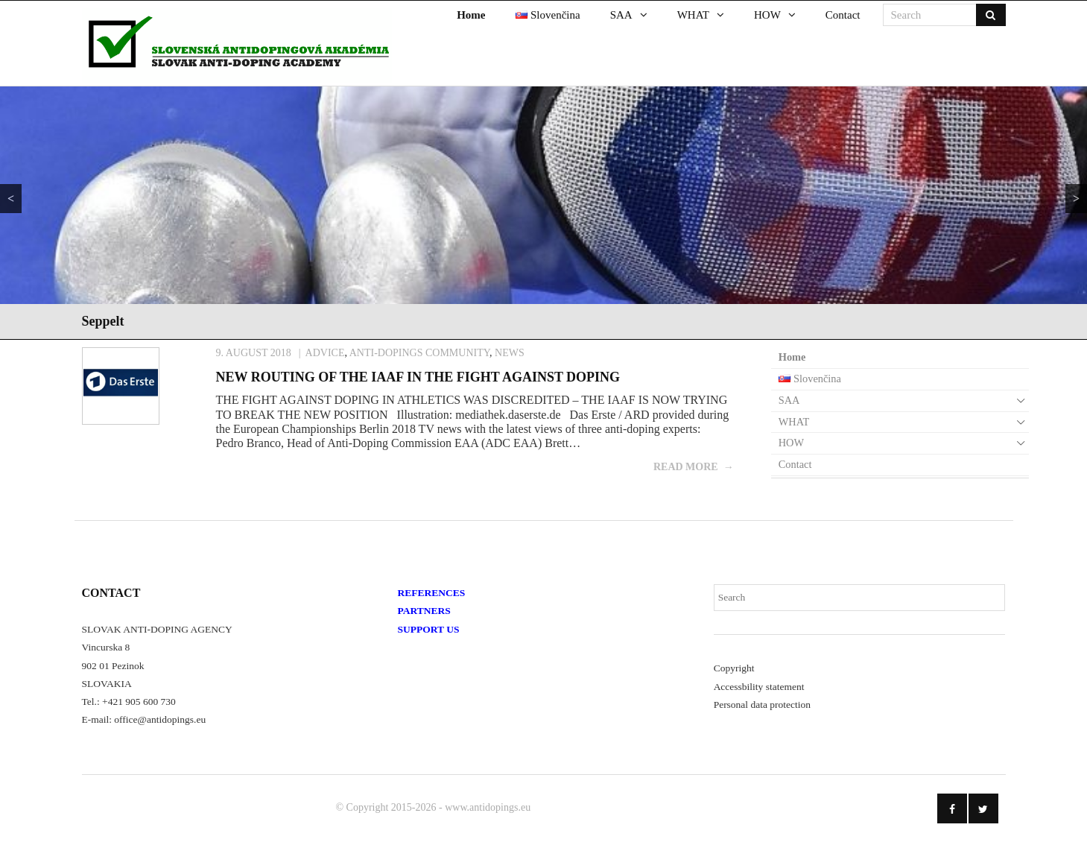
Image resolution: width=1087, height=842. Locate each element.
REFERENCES (432, 592)
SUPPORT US (429, 629)
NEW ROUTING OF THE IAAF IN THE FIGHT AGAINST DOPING (418, 377)
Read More (685, 466)
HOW (791, 443)
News (510, 352)
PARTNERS (424, 610)
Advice (325, 352)
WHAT (794, 422)
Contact (795, 464)
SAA (789, 400)
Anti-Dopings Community (419, 352)
